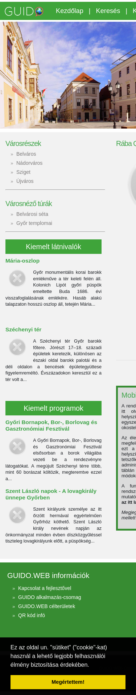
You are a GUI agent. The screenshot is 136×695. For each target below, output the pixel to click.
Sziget (23, 172)
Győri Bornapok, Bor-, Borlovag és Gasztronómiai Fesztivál (51, 425)
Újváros (24, 181)
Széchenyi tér (23, 329)
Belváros (26, 154)
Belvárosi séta (32, 214)
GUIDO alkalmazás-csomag (49, 597)
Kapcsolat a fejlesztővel (44, 588)
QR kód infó (31, 615)
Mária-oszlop (22, 261)
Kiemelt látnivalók (53, 247)
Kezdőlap (69, 10)
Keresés (108, 10)
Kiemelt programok (53, 408)
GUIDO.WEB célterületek (46, 606)
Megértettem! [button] (67, 682)
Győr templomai (34, 223)
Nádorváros (29, 163)
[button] (92, 665)
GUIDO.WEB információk (48, 575)
